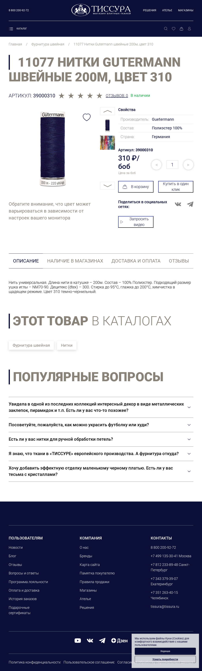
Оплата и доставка (24, 590)
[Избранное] (174, 29)
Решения (149, 10)
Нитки (67, 345)
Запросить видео (135, 221)
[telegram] (102, 640)
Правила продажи (94, 582)
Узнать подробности (165, 659)
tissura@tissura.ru (165, 606)
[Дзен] (119, 640)
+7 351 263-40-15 (164, 592)
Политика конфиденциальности (35, 662)
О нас (84, 547)
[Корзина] (181, 29)
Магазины (185, 10)
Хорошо (165, 651)
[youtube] (78, 640)
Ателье (167, 10)
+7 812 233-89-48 (164, 565)
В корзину (136, 186)
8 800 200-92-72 (163, 547)
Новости (16, 547)
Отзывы (15, 565)
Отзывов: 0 (117, 95)
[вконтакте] (90, 640)
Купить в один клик (176, 186)
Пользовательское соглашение (89, 662)
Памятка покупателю (97, 573)
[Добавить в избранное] (87, 117)
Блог (12, 556)
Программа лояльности (28, 582)
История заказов (23, 599)
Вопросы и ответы (24, 573)
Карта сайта (90, 565)
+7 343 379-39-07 (164, 579)
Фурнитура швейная (31, 345)
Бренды (86, 556)
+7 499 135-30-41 (164, 556)
